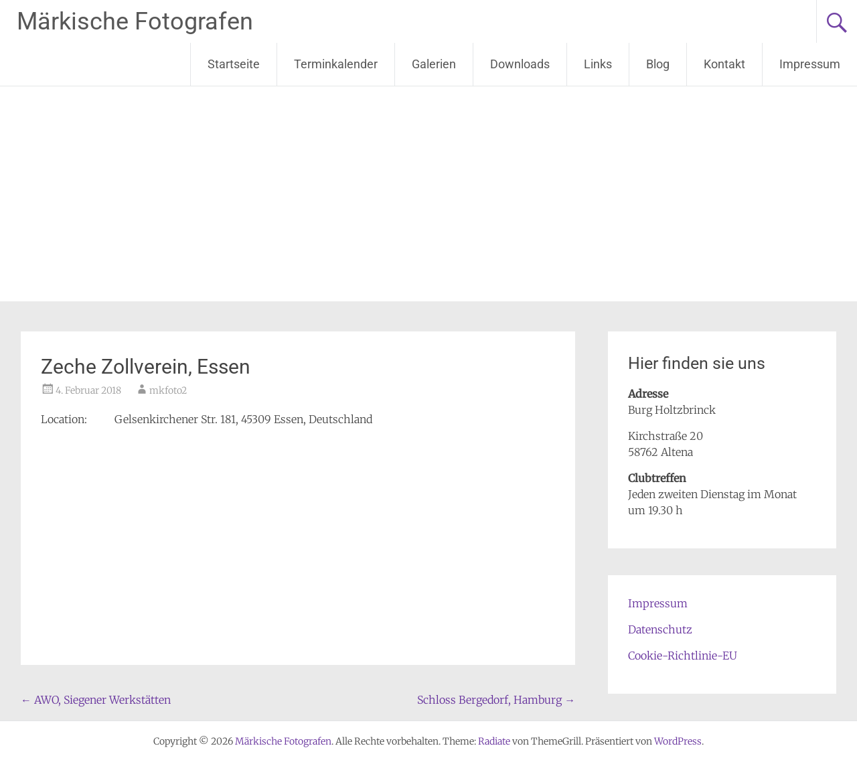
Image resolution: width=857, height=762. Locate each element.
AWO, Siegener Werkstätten (96, 699)
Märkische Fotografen (135, 21)
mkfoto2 (168, 390)
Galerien (434, 64)
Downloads (520, 64)
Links (598, 64)
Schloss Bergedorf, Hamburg (496, 699)
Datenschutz (660, 629)
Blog (658, 64)
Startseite (234, 64)
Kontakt (724, 64)
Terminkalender (336, 64)
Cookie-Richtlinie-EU (682, 655)
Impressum (809, 64)
